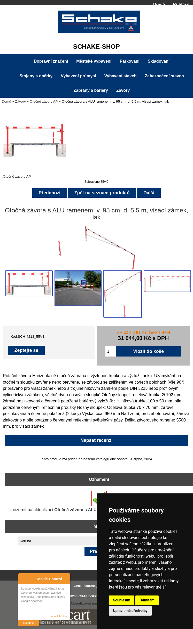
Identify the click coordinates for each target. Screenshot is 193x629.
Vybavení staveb (120, 76)
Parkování (129, 61)
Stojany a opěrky (35, 76)
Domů (159, 4)
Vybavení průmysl (78, 76)
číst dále (28, 622)
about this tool (59, 616)
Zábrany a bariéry (91, 90)
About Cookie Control (23, 578)
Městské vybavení (93, 61)
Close (65, 578)
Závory (20, 101)
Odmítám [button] (147, 600)
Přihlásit (181, 4)
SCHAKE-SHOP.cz (90, 596)
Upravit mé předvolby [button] (130, 611)
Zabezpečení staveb (164, 76)
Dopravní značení (51, 61)
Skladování (158, 61)
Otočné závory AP (44, 101)
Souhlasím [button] (121, 600)
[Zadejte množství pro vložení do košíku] (110, 351)
